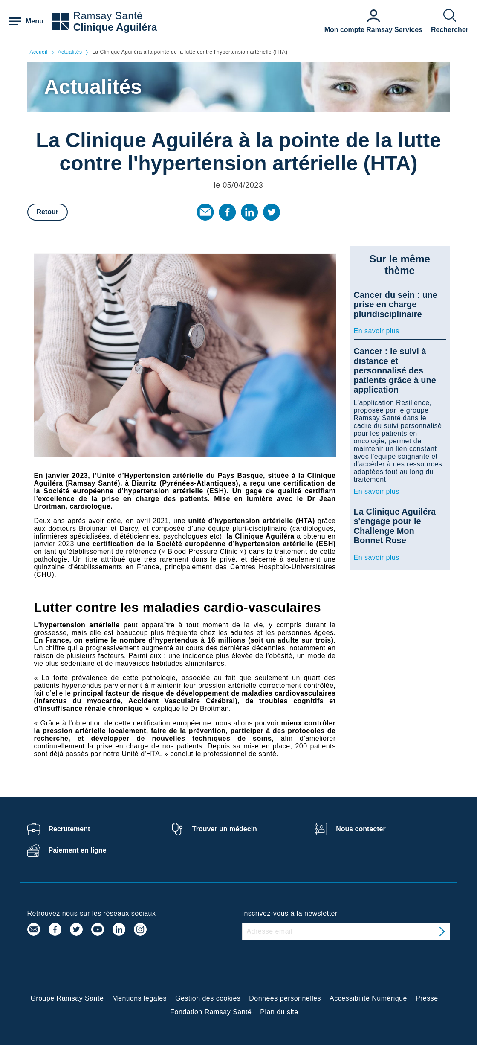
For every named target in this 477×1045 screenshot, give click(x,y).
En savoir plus (376, 331)
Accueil (39, 52)
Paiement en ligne (78, 850)
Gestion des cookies (207, 998)
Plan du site (279, 1012)
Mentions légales (139, 998)
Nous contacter (360, 829)
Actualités (70, 52)
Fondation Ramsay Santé (211, 1012)
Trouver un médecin (224, 829)
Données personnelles (285, 998)
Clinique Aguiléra (115, 27)
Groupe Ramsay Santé (67, 998)
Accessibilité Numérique (368, 998)
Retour (48, 211)
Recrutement (69, 829)
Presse (427, 998)
